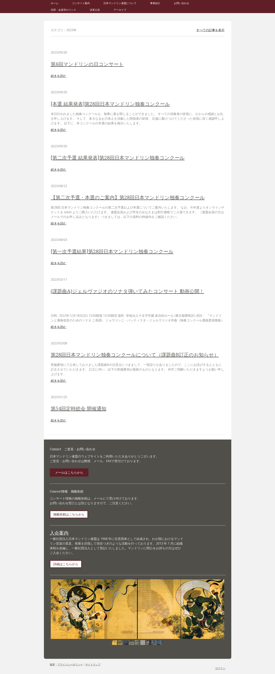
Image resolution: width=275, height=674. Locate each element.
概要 (52, 664)
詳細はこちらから (65, 564)
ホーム (54, 3)
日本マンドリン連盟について (119, 3)
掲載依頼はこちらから (69, 514)
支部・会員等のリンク (63, 9)
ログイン (220, 668)
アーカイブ (120, 9)
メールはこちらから (69, 472)
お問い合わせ (181, 3)
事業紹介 (155, 3)
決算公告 (95, 9)
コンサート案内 (81, 3)
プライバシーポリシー (70, 664)
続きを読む (58, 76)
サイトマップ (93, 664)
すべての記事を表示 (210, 30)
